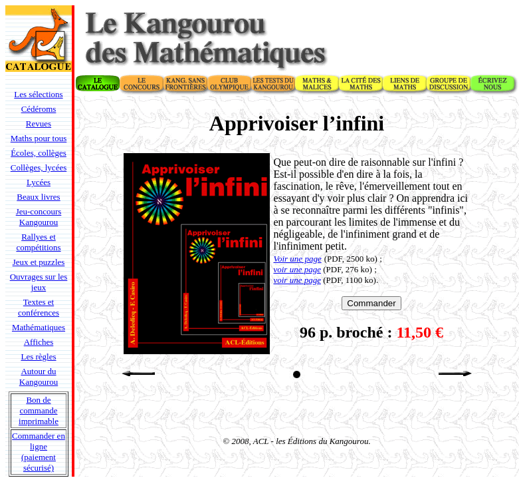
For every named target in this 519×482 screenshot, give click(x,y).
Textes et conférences (38, 307)
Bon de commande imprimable (38, 410)
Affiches (39, 342)
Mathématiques (38, 327)
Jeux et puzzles (39, 262)
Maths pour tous (39, 138)
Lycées (39, 182)
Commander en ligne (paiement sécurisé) (38, 452)
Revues (38, 123)
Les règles (38, 357)
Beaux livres (38, 197)
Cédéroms (38, 109)
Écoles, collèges (38, 153)
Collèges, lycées (38, 167)
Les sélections (38, 94)
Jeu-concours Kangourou (39, 216)
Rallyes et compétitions (38, 242)
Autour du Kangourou (38, 376)
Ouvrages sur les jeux (39, 282)
